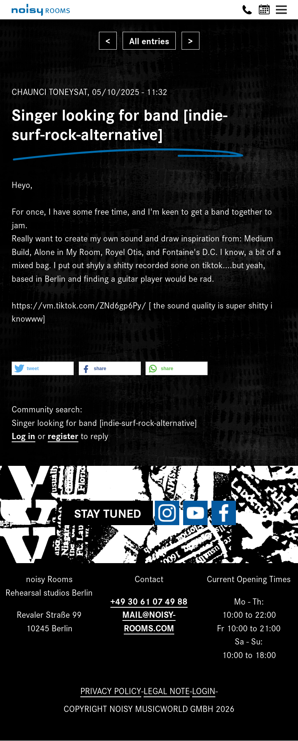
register (63, 435)
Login (203, 690)
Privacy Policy (110, 690)
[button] (42, 369)
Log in (23, 435)
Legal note (167, 690)
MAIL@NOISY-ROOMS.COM (148, 621)
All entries (149, 40)
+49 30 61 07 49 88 (148, 601)
